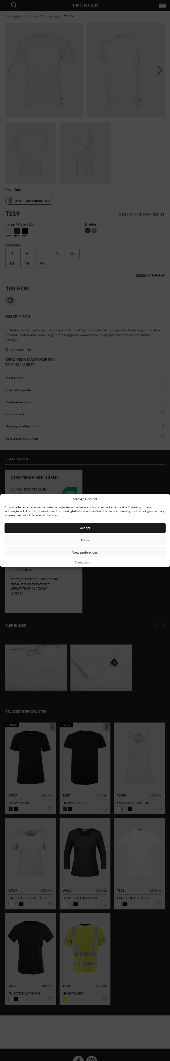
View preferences (85, 552)
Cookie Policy (83, 562)
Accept (85, 528)
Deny (85, 540)
